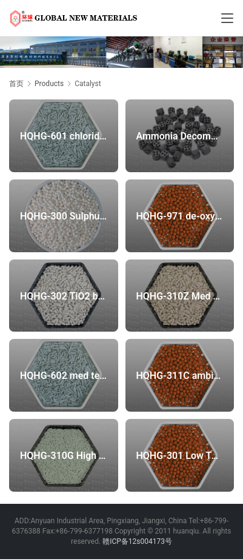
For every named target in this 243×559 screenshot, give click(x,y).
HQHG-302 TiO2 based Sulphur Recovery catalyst (63, 295)
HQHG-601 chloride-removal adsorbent (63, 136)
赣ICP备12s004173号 (137, 541)
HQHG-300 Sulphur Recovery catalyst (63, 215)
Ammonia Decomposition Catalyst (179, 136)
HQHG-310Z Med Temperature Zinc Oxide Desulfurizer (179, 295)
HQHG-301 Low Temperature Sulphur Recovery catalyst (179, 455)
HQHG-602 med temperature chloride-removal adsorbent (63, 375)
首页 (16, 83)
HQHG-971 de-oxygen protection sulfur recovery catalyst (179, 215)
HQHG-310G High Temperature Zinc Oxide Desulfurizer (63, 455)
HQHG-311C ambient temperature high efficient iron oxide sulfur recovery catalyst (179, 375)
